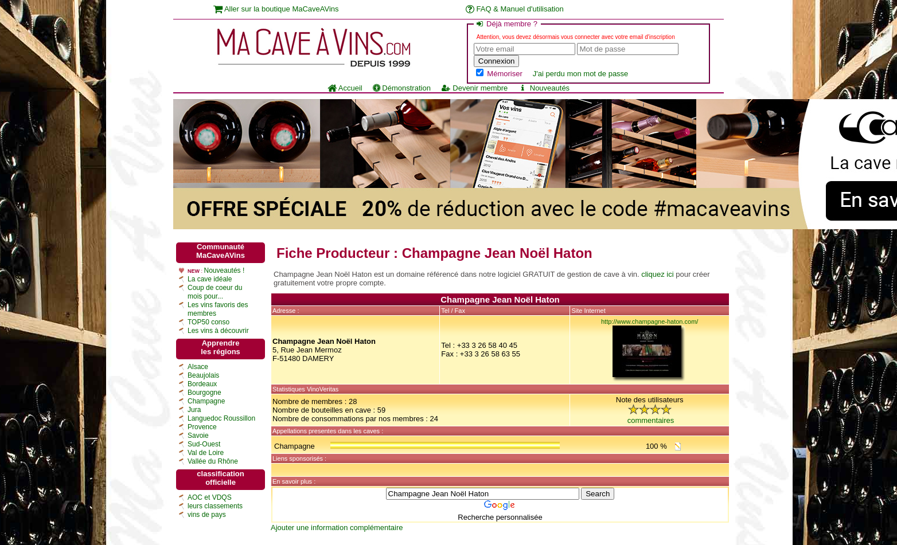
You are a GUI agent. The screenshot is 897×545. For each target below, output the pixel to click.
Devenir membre (474, 88)
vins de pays (207, 515)
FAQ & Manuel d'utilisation (515, 9)
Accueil (344, 88)
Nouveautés (544, 88)
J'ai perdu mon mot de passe (581, 73)
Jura (194, 410)
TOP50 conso (208, 322)
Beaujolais (203, 375)
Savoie (198, 436)
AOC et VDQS (210, 497)
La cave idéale (210, 279)
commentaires (650, 420)
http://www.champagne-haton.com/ (649, 321)
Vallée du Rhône (213, 461)
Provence (202, 427)
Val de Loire (206, 453)
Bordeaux (202, 384)
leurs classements (215, 506)
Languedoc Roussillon (221, 418)
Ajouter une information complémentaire (337, 527)
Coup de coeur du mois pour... (215, 292)
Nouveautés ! (224, 270)
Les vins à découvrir (218, 331)
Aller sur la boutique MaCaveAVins (276, 9)
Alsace (198, 367)
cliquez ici (657, 274)
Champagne (206, 401)
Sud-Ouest (204, 444)
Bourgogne (204, 393)
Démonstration (402, 88)
